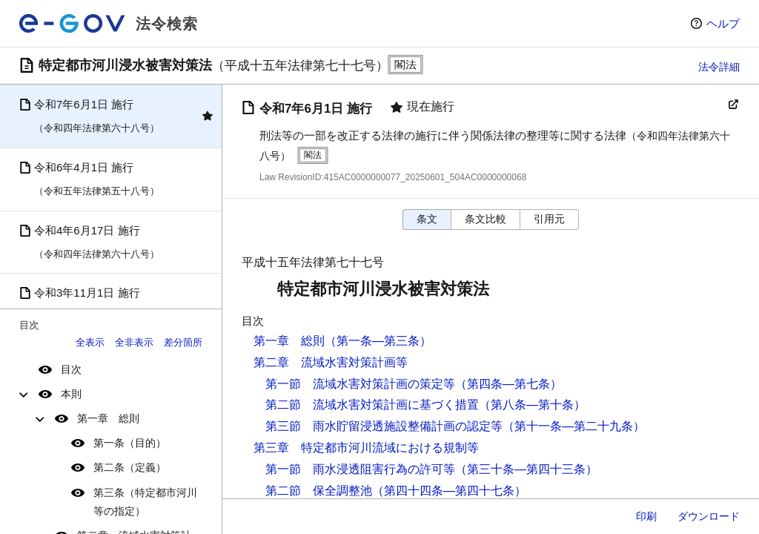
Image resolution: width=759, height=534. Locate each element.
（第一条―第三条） (378, 340)
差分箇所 (183, 342)
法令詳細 (719, 67)
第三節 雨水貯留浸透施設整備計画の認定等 (384, 426)
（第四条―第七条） (508, 384)
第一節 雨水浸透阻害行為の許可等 (360, 469)
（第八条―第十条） (532, 404)
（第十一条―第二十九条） (574, 426)
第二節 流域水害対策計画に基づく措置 (372, 404)
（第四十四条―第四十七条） (449, 490)
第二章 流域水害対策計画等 (330, 362)
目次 (71, 369)
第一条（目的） (129, 443)
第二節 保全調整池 (318, 490)
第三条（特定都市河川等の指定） (145, 502)
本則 (71, 394)
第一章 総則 (108, 418)
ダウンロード (708, 516)
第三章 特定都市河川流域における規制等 (366, 447)
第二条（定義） (129, 467)
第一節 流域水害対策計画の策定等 (360, 384)
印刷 (646, 516)
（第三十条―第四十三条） (526, 469)
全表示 (90, 342)
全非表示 (134, 342)
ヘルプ (723, 23)
